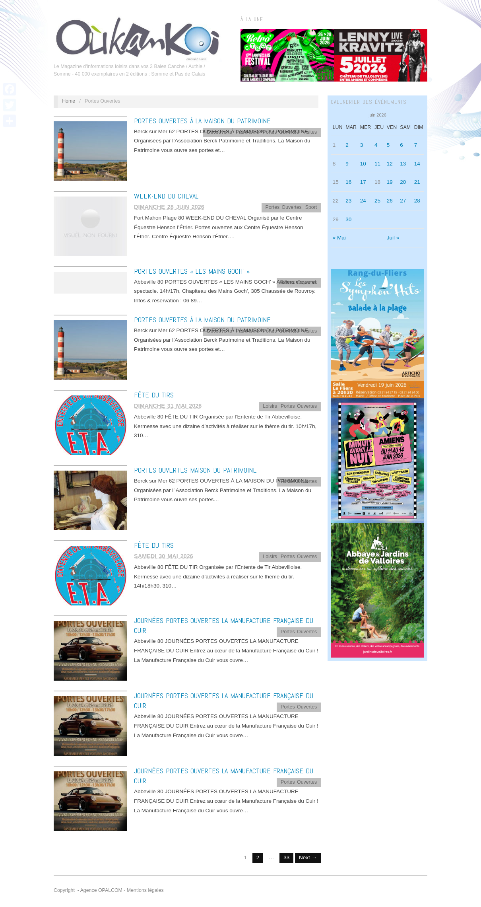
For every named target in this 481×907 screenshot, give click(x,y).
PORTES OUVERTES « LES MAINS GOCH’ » (192, 271)
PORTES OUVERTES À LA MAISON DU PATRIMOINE (202, 120)
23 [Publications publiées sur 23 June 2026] (348, 201)
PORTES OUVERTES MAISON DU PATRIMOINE (195, 470)
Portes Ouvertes (281, 132)
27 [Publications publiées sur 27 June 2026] (403, 201)
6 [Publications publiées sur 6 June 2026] (401, 145)
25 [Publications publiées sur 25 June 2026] (377, 201)
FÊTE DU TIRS (154, 394)
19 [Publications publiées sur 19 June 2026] (390, 182)
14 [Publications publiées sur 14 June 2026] (417, 164)
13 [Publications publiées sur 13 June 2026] (403, 164)
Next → (308, 857)
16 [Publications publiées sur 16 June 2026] (348, 182)
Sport (311, 207)
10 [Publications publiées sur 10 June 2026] (363, 164)
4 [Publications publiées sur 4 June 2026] (376, 145)
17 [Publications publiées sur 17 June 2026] (363, 182)
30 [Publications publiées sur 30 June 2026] (348, 219)
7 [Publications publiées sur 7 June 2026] (415, 145)
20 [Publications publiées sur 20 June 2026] (403, 182)
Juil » (393, 238)
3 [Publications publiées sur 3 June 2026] (361, 145)
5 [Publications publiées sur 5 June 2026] (388, 145)
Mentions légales (145, 890)
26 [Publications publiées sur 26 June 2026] (390, 201)
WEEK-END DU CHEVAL (166, 195)
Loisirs (270, 406)
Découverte (219, 132)
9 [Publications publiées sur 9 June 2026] (347, 164)
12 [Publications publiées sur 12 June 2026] (390, 164)
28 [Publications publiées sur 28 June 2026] (417, 201)
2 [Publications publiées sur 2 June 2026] (347, 145)
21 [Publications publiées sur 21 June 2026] (417, 182)
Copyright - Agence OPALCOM (88, 890)
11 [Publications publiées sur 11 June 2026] (377, 164)
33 (286, 857)
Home (68, 101)
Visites (310, 132)
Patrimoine (247, 132)
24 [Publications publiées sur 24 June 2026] (363, 201)
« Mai (339, 238)
